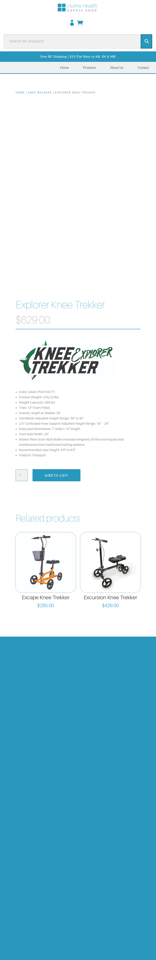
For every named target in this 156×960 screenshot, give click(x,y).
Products (89, 67)
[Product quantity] (22, 475)
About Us (117, 67)
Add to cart (56, 475)
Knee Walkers (40, 92)
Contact (143, 67)
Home (64, 67)
